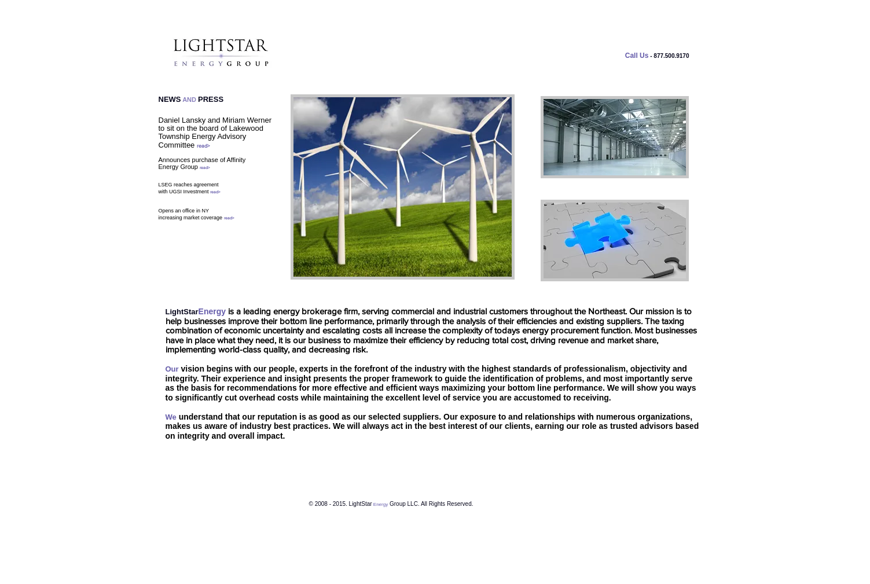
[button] (615, 137)
